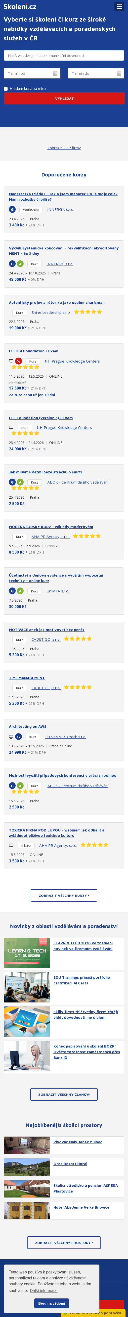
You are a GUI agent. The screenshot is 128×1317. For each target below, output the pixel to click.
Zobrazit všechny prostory (64, 1243)
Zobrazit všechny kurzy (64, 895)
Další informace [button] (43, 1291)
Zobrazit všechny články (64, 1094)
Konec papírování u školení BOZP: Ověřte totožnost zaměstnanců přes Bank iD (86, 1052)
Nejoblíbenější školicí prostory (64, 1125)
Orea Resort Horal (70, 1163)
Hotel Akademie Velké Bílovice (81, 1207)
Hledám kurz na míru (28, 88)
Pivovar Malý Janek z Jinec (77, 1142)
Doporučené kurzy (64, 174)
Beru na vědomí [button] (51, 1303)
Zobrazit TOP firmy (64, 147)
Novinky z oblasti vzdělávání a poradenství (64, 926)
